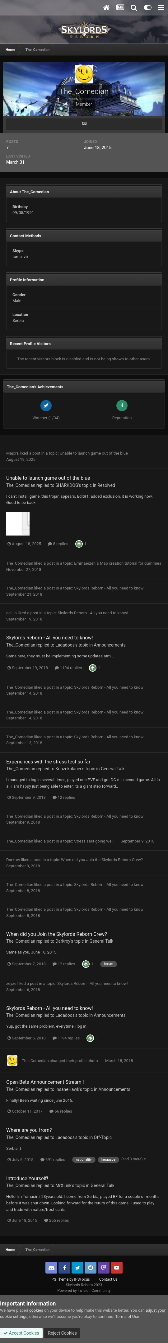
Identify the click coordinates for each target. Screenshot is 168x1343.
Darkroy (13, 859)
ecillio (11, 613)
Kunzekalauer (68, 768)
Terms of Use (127, 1316)
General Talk (113, 768)
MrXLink (63, 1185)
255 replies (56, 1220)
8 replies (58, 543)
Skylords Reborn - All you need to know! (109, 588)
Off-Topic (103, 1137)
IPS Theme (59, 1279)
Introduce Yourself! (27, 1178)
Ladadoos (65, 645)
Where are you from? (29, 1130)
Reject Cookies (62, 1333)
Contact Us (108, 1279)
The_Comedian (20, 485)
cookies (36, 1310)
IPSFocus (82, 1279)
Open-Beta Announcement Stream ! (45, 1082)
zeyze (11, 983)
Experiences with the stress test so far (48, 762)
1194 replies (68, 667)
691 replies (52, 1159)
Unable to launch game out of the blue (94, 453)
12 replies (64, 797)
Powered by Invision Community (84, 1290)
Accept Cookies (21, 1333)
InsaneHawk (67, 1089)
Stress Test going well (94, 841)
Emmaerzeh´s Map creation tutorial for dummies (117, 563)
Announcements (110, 645)
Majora (12, 453)
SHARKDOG (66, 485)
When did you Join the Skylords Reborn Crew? (102, 859)
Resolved (106, 485)
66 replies (60, 1111)
